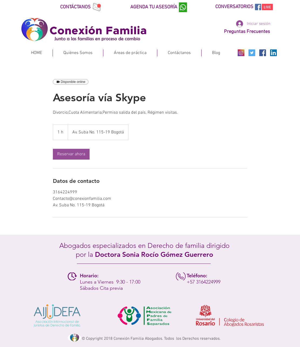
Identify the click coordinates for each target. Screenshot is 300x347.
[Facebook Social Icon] (262, 52)
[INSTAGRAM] (241, 52)
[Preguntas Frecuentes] (247, 31)
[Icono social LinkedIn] (273, 52)
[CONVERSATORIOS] (242, 7)
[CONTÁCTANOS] (80, 7)
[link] (71, 154)
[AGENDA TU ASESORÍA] (157, 7)
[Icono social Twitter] (251, 52)
